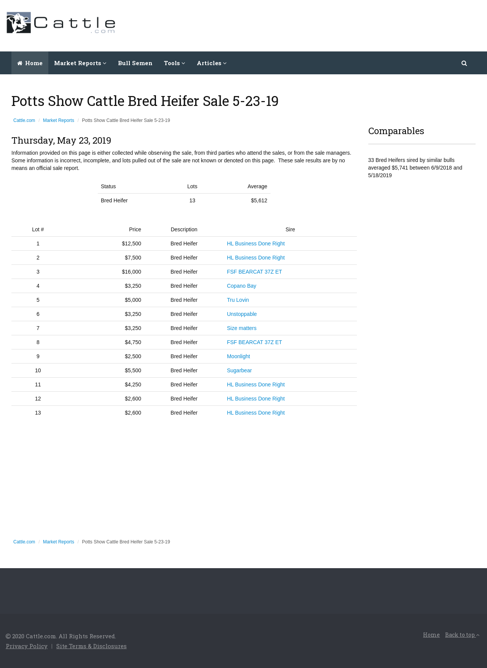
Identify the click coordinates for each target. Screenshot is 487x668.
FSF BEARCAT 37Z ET (254, 272)
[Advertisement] (342, 25)
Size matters (241, 328)
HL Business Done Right (256, 243)
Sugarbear (239, 370)
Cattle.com (24, 120)
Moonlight (238, 356)
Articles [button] (212, 63)
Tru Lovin (238, 300)
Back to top (462, 634)
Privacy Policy (27, 646)
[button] (465, 62)
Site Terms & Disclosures (91, 646)
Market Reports (58, 120)
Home (30, 63)
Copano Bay (241, 286)
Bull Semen (135, 63)
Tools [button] (174, 63)
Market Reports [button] (80, 63)
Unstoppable (242, 314)
